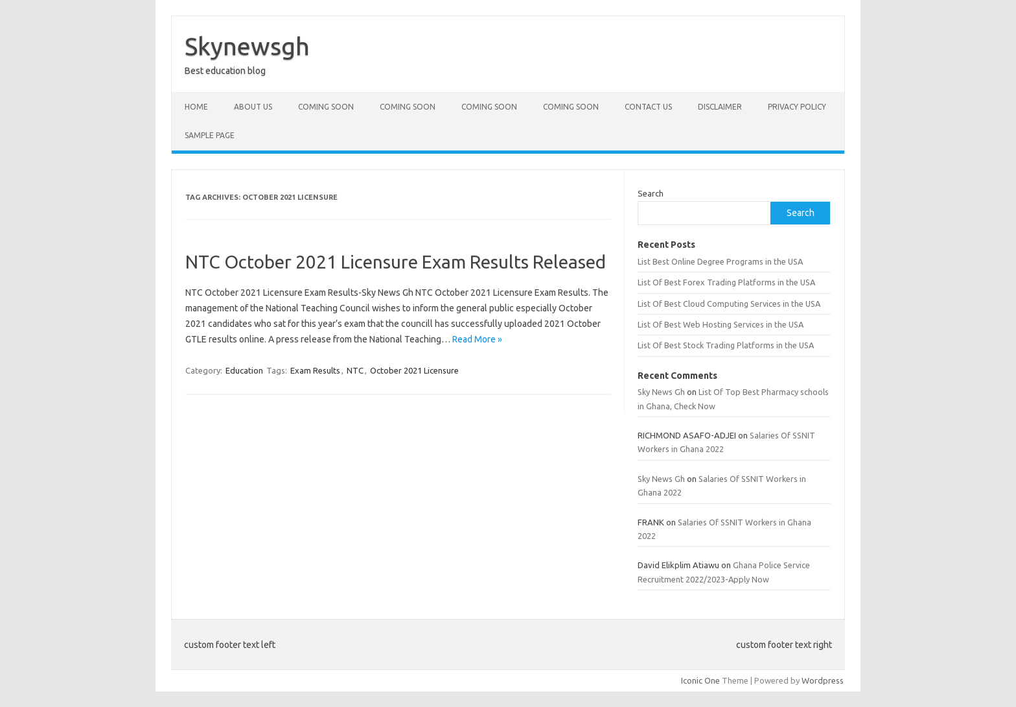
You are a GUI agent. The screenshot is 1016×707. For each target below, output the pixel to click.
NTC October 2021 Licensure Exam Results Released (395, 262)
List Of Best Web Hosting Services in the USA (720, 324)
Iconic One (700, 680)
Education (244, 370)
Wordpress (823, 680)
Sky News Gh (661, 391)
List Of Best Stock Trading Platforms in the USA (726, 345)
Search (651, 193)
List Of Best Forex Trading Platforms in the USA (726, 282)
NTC (355, 370)
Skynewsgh (247, 46)
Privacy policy (797, 106)
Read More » (477, 339)
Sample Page (210, 135)
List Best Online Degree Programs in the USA (720, 261)
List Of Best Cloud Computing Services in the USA (729, 303)
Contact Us (648, 106)
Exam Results (315, 370)
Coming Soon (326, 106)
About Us (253, 106)
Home (196, 106)
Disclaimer (720, 106)
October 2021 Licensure (414, 370)
